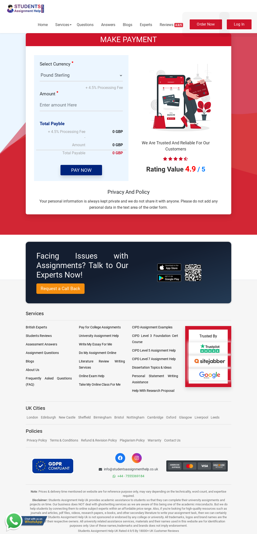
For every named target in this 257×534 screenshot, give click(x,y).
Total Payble (52, 123)
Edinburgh (48, 417)
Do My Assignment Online (97, 353)
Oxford (171, 417)
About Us (32, 370)
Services (62, 24)
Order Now (206, 24)
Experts (146, 24)
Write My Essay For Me (95, 344)
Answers (108, 24)
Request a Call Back (60, 288)
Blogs (127, 24)
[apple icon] (169, 267)
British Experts (36, 327)
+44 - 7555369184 (128, 476)
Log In (239, 24)
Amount (49, 94)
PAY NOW (81, 170)
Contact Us (172, 440)
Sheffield (84, 417)
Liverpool (202, 417)
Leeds (215, 417)
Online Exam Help (91, 376)
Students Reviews (39, 336)
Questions (85, 24)
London (32, 417)
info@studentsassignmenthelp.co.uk (128, 469)
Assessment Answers (41, 344)
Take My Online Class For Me (99, 384)
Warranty (154, 440)
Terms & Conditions (64, 440)
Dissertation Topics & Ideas (151, 367)
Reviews (171, 24)
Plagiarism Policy (132, 440)
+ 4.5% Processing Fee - (66, 134)
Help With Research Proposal (153, 391)
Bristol (119, 417)
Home (43, 24)
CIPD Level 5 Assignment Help (154, 350)
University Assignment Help (99, 336)
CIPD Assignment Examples (152, 327)
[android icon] (169, 278)
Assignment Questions (42, 353)
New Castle (67, 417)
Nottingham (135, 417)
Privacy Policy (37, 440)
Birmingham (102, 417)
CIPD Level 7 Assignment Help (154, 359)
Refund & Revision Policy (99, 440)
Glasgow (186, 417)
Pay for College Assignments (100, 327)
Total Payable (73, 153)
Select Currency (56, 64)
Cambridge (155, 417)
